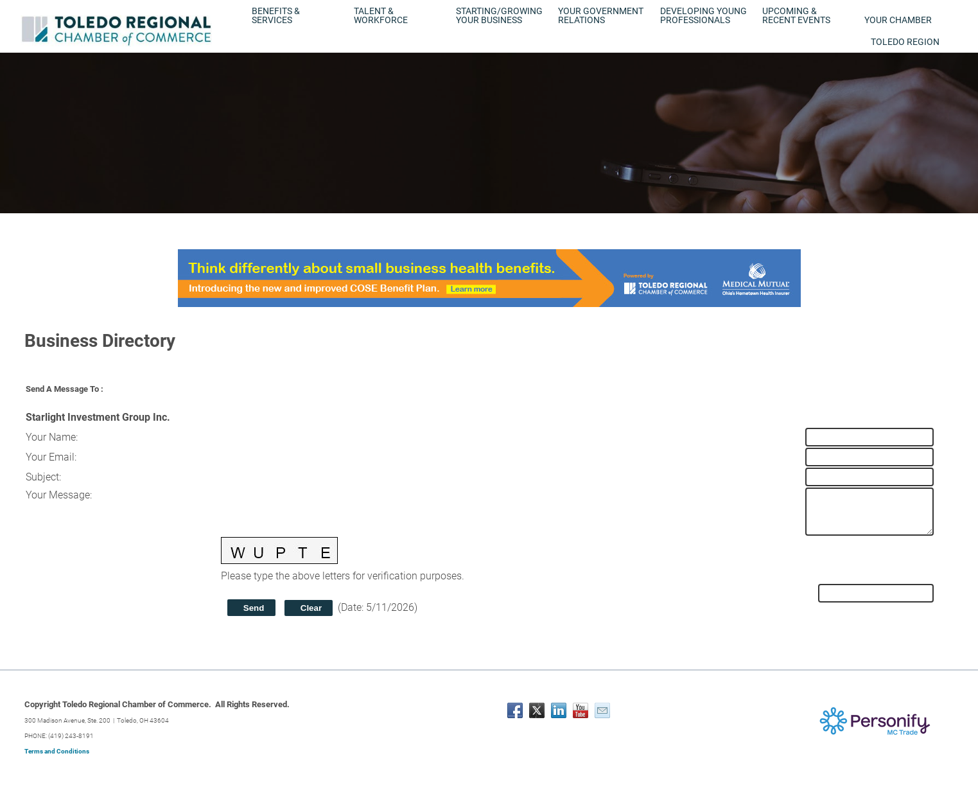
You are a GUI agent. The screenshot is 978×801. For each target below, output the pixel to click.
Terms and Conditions (56, 751)
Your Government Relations (600, 15)
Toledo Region (905, 42)
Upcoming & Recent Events (796, 15)
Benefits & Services (276, 15)
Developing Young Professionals (703, 15)
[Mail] (602, 710)
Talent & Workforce (381, 15)
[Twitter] (537, 710)
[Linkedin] (558, 710)
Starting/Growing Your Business (499, 15)
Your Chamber (898, 20)
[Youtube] (580, 710)
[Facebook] (515, 710)
